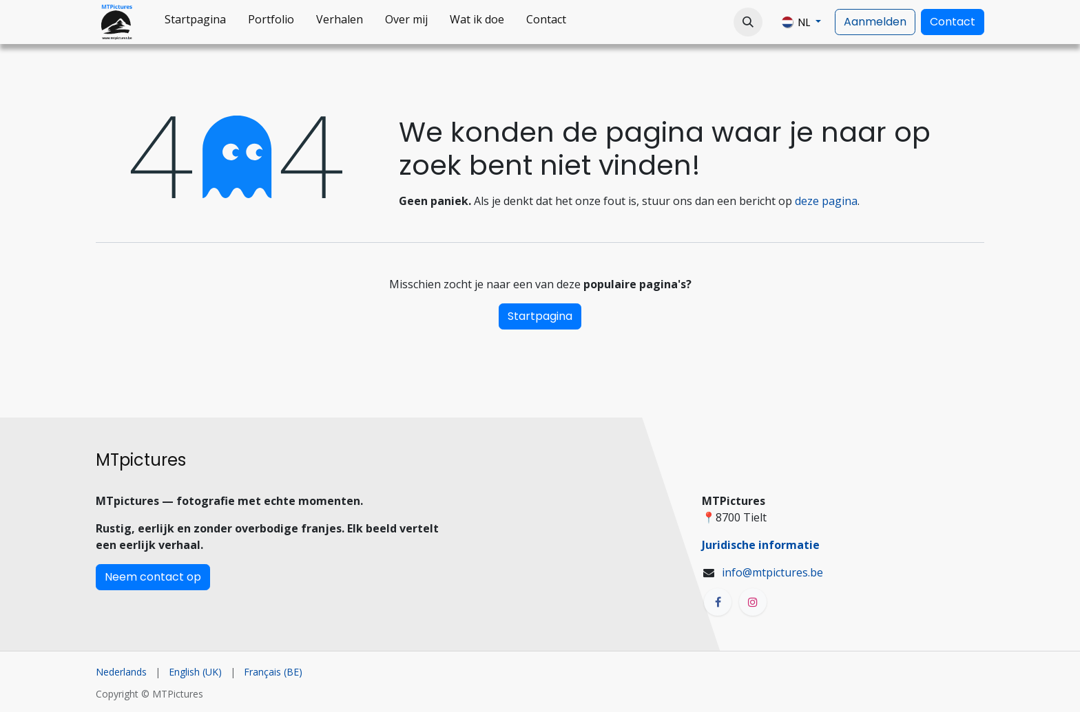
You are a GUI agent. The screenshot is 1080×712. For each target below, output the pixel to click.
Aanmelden (875, 22)
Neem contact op (153, 577)
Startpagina (540, 316)
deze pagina (826, 200)
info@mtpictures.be (772, 572)
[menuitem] (195, 22)
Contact (952, 22)
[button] (748, 22)
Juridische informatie (761, 544)
